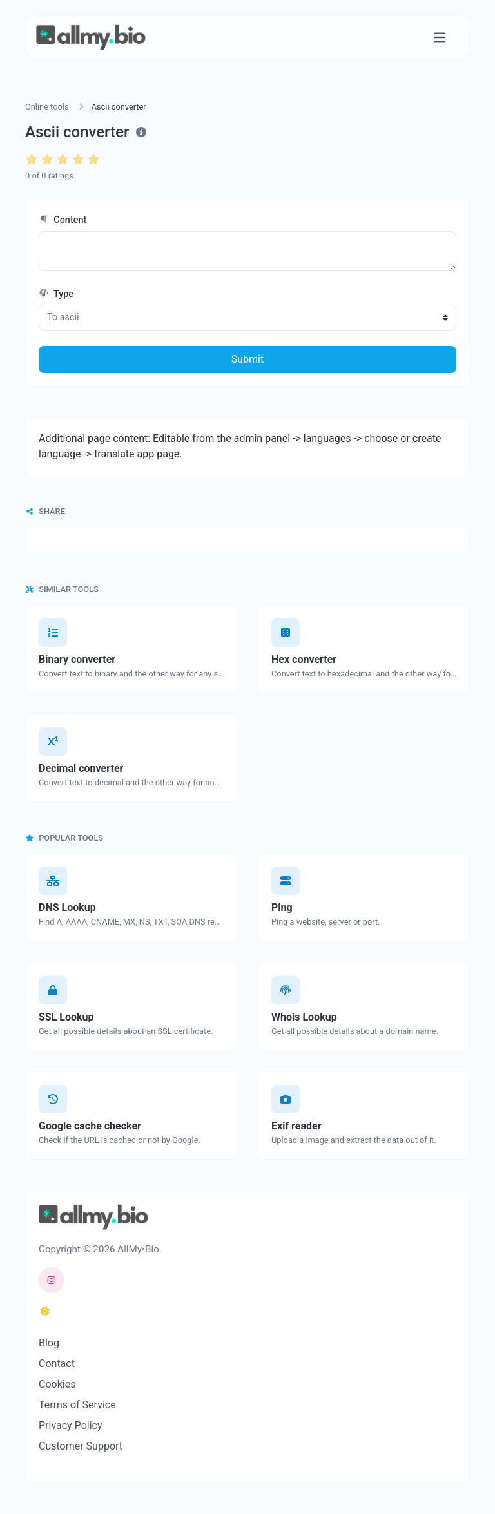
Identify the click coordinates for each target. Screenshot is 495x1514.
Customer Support (80, 1446)
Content (62, 220)
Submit (247, 359)
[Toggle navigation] (440, 37)
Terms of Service (77, 1405)
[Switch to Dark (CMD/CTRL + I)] (45, 1311)
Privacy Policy (70, 1425)
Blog (49, 1343)
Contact (57, 1363)
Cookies (57, 1384)
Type (56, 294)
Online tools (47, 106)
